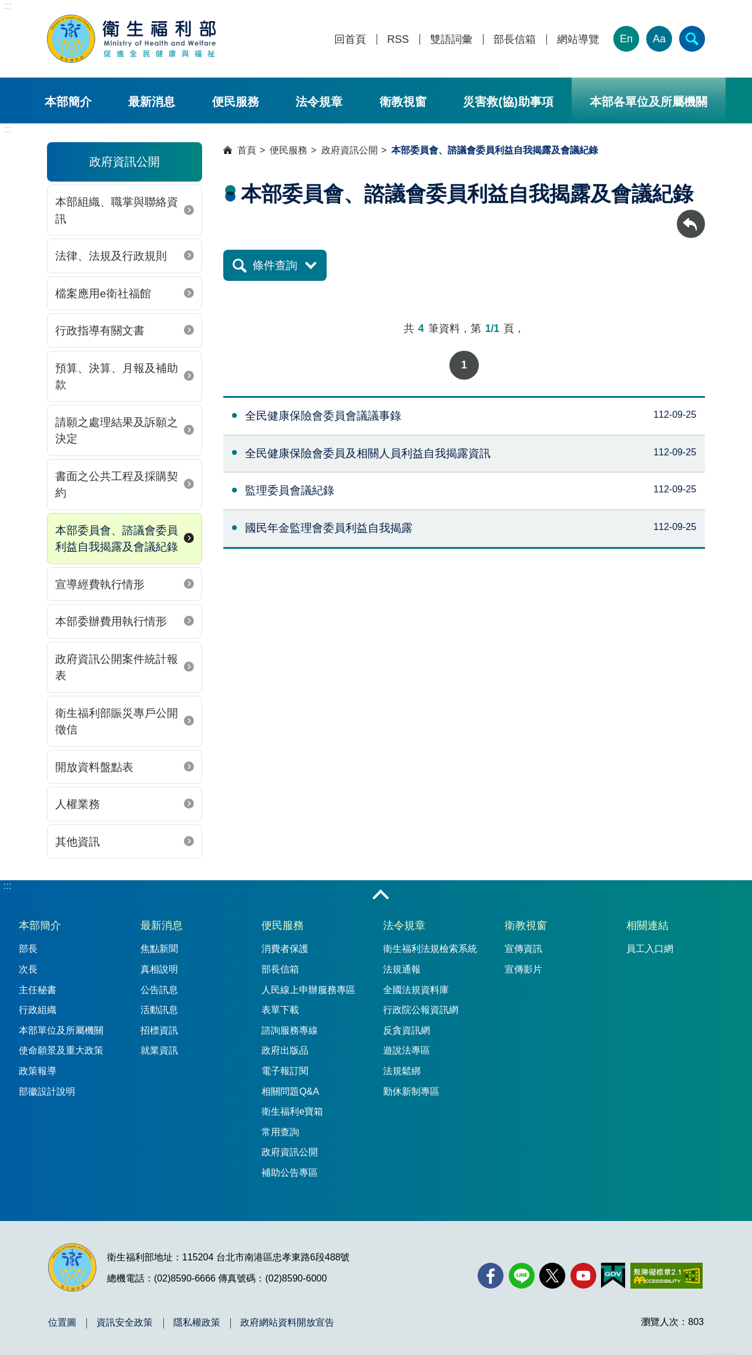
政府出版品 (284, 1050)
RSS (398, 39)
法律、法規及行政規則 (111, 256)
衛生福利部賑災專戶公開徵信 (116, 721)
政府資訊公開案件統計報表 (116, 667)
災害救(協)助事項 (508, 101)
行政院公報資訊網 (420, 1010)
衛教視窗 (403, 101)
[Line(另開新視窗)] (522, 1276)
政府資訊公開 (349, 150)
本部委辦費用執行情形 (111, 621)
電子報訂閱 (284, 1071)
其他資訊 (77, 842)
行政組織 (37, 1010)
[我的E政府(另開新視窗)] (613, 1276)
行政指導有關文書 (100, 330)
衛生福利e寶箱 (292, 1111)
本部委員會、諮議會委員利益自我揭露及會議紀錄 (116, 539)
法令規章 (319, 101)
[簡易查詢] (692, 39)
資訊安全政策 (124, 1322)
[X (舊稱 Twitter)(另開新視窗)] (552, 1276)
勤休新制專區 (411, 1091)
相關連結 (647, 925)
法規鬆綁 (402, 1071)
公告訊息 (159, 990)
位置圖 (62, 1322)
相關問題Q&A (290, 1091)
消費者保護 (284, 949)
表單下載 (280, 1010)
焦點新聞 (159, 949)
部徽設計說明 (47, 1091)
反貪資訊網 (406, 1030)
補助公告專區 (289, 1173)
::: (7, 6)
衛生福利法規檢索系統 (430, 949)
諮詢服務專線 (289, 1030)
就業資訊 (159, 1050)
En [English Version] (626, 39)
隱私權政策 (196, 1322)
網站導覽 (578, 39)
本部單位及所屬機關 (61, 1030)
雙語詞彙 (451, 39)
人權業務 (77, 804)
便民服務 (235, 101)
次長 (28, 969)
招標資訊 (159, 1030)
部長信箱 (515, 39)
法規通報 (402, 969)
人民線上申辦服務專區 (308, 990)
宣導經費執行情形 (100, 584)
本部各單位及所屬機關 (648, 101)
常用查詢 (280, 1132)
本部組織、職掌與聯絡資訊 (116, 210)
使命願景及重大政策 (61, 1050)
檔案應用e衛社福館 (103, 293)
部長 (28, 949)
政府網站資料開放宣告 (287, 1322)
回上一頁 (691, 215)
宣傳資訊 (523, 949)
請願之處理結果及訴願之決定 (116, 430)
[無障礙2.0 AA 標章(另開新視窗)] (666, 1276)
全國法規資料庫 (416, 990)
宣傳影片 (523, 969)
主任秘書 (37, 990)
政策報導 (37, 1071)
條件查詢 (275, 265)
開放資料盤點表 (94, 767)
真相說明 (159, 969)
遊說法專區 (406, 1050)
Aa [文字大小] (659, 39)
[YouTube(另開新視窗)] (583, 1276)
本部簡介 (68, 101)
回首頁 (350, 39)
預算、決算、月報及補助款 (116, 376)
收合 (380, 895)
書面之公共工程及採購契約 (116, 484)
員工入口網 (649, 949)
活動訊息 (159, 1010)
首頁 (246, 150)
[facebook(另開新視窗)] (490, 1276)
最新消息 (151, 101)
